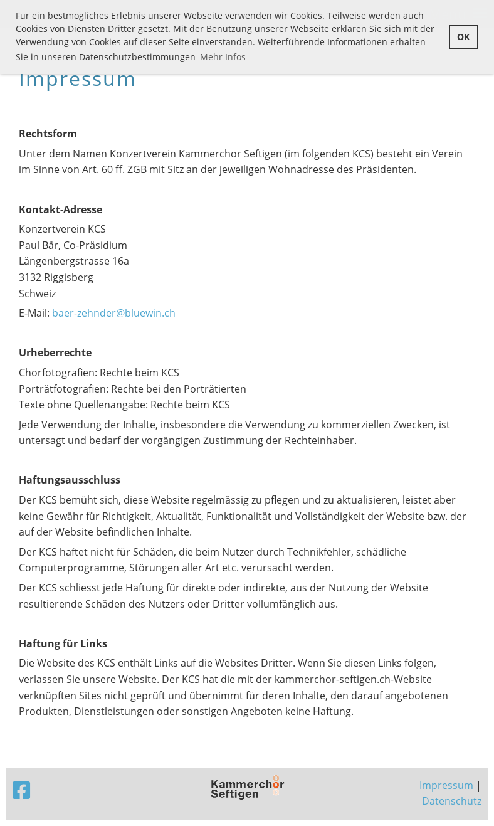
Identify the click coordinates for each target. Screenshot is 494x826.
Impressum (446, 785)
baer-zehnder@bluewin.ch (114, 313)
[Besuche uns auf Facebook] (21, 789)
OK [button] (463, 37)
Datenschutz (451, 801)
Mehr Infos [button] (223, 57)
